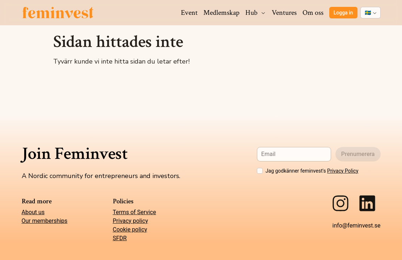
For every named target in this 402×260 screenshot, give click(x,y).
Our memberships (45, 220)
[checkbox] (260, 170)
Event (189, 12)
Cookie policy (130, 229)
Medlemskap (221, 12)
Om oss (312, 12)
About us (33, 212)
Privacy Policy (342, 171)
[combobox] (370, 12)
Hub (255, 12)
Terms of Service (134, 212)
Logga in (343, 13)
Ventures (284, 12)
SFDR (120, 238)
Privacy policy (130, 220)
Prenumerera (358, 154)
